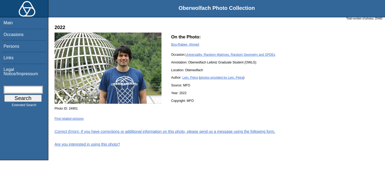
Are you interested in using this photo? (87, 144)
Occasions (13, 34)
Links (8, 57)
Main (8, 23)
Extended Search (24, 106)
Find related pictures (69, 119)
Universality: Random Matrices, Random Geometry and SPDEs (230, 55)
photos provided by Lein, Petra (221, 77)
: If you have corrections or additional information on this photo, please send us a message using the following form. (165, 131)
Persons (11, 46)
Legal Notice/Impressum (20, 71)
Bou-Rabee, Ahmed (185, 44)
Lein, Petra (190, 77)
